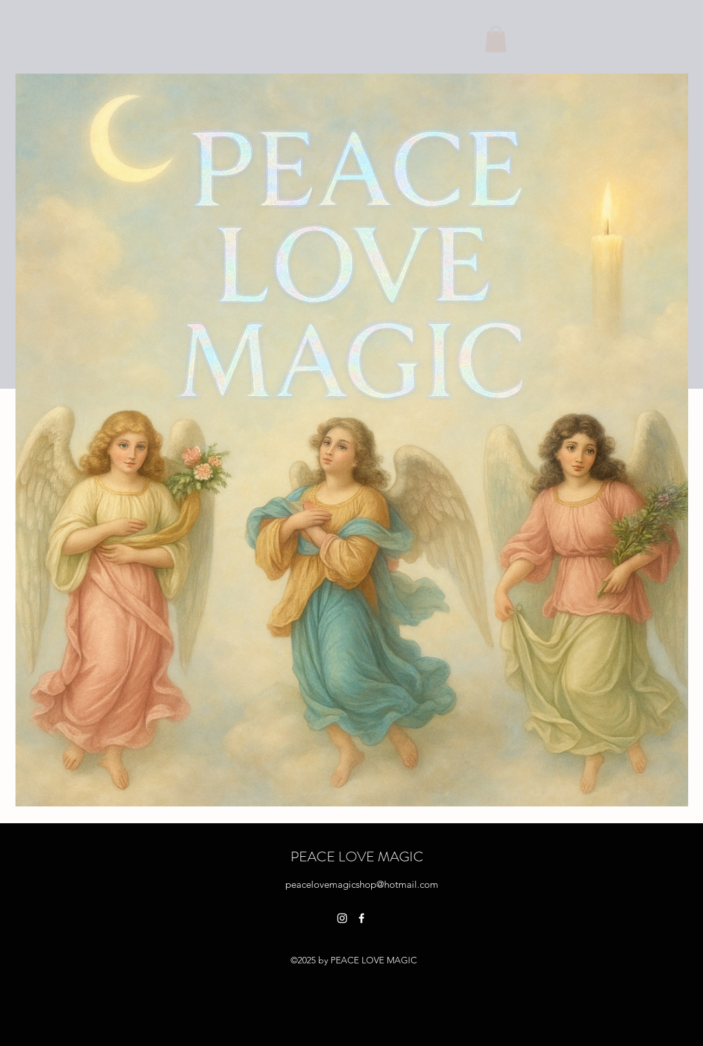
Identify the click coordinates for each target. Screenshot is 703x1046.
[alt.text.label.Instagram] (342, 918)
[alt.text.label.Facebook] (361, 918)
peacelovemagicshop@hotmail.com (361, 884)
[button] (496, 39)
